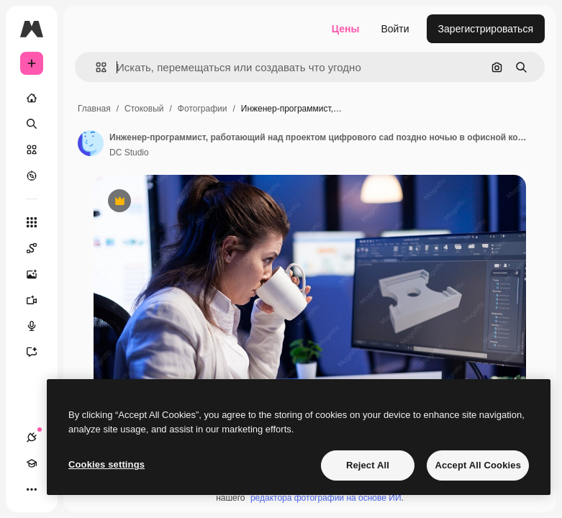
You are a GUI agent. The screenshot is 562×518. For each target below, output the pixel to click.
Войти (395, 29)
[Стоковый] (31, 149)
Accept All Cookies (478, 465)
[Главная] (31, 97)
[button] (95, 67)
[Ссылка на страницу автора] (91, 143)
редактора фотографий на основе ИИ (326, 498)
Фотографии (202, 109)
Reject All (367, 465)
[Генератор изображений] (39, 274)
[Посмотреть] (31, 175)
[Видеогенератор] (39, 300)
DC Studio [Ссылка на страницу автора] (129, 152)
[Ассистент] (39, 351)
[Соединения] (31, 437)
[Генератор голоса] (39, 325)
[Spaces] (39, 248)
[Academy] (31, 463)
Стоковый (143, 109)
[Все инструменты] (31, 222)
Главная (94, 109)
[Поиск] (31, 123)
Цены (346, 29)
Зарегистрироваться (485, 29)
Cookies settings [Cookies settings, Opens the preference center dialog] (106, 464)
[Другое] (31, 489)
